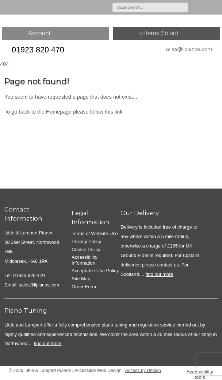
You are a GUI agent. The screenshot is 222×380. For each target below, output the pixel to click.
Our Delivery (139, 213)
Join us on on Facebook (205, 7)
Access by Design (143, 370)
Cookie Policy (86, 249)
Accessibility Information (84, 260)
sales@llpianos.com (188, 49)
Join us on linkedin (215, 7)
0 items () (158, 33)
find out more (159, 274)
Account (39, 33)
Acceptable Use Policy (95, 270)
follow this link (106, 112)
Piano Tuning (25, 310)
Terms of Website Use (95, 233)
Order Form (84, 286)
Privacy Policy (86, 241)
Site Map (81, 278)
